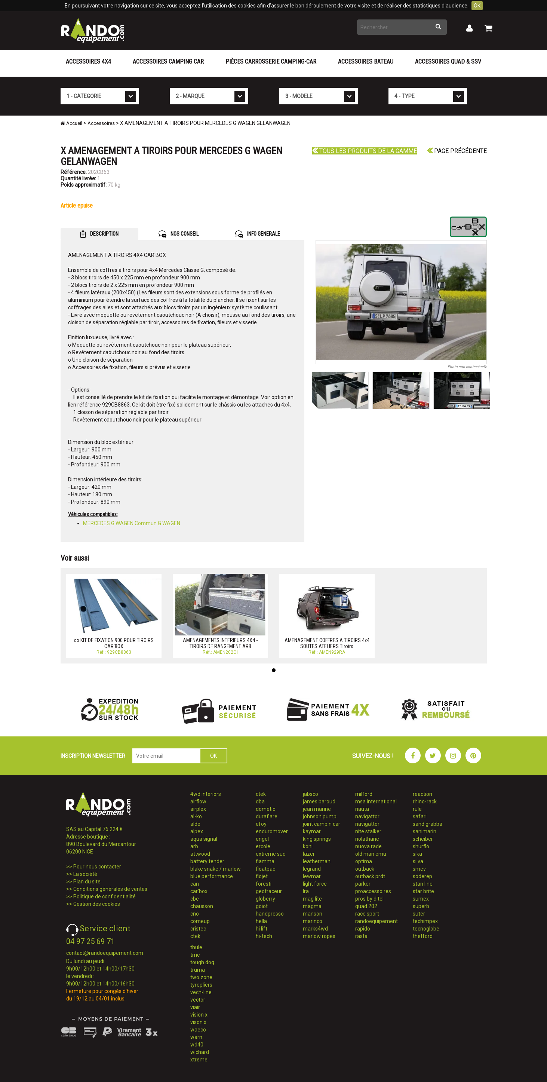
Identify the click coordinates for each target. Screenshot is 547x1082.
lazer (309, 854)
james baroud (319, 801)
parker (363, 884)
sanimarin (424, 831)
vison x (198, 1022)
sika (417, 854)
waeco (198, 1030)
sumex (421, 899)
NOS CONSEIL (179, 234)
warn (196, 1037)
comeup (200, 921)
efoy (261, 824)
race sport (367, 914)
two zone (201, 977)
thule (196, 947)
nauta (362, 809)
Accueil (71, 123)
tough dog (202, 962)
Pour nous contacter (97, 867)
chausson (201, 906)
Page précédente (457, 150)
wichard (199, 1052)
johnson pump (320, 816)
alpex (196, 831)
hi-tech (264, 936)
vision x (199, 1015)
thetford (423, 936)
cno (194, 914)
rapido (362, 929)
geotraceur (269, 891)
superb (421, 906)
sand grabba (427, 824)
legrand (312, 869)
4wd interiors (205, 794)
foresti (263, 884)
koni (308, 846)
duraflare (266, 816)
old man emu (370, 854)
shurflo (421, 846)
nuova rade (368, 846)
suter (419, 914)
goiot (262, 906)
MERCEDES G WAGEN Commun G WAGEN (131, 523)
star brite (423, 891)
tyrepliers (201, 985)
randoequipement (376, 921)
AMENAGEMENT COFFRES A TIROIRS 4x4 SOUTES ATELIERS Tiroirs (327, 643)
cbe (194, 899)
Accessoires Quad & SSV (448, 61)
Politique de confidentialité (104, 896)
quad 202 (366, 906)
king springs (317, 839)
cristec (198, 929)
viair (195, 1007)
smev (419, 869)
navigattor (367, 816)
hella (261, 921)
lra (306, 891)
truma (197, 970)
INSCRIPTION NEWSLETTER (93, 756)
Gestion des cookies (96, 904)
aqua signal (203, 839)
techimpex (425, 921)
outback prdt (370, 876)
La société (85, 874)
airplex (198, 809)
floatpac (265, 869)
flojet (262, 876)
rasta (361, 936)
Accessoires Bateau (365, 61)
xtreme (199, 1060)
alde (195, 824)
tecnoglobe (426, 929)
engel (262, 839)
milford (363, 794)
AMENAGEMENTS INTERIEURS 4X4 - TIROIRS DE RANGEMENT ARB (220, 643)
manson (312, 914)
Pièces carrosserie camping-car (270, 61)
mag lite (312, 899)
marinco (312, 921)
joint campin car (321, 824)
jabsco (310, 794)
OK (477, 6)
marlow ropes (319, 936)
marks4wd (315, 929)
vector (197, 1000)
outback (364, 869)
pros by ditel (369, 899)
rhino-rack (425, 801)
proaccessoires (373, 891)
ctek (195, 936)
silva (418, 861)
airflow (198, 801)
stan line (423, 884)
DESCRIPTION (99, 234)
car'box (199, 891)
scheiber (423, 839)
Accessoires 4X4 (88, 61)
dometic (265, 809)
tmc (195, 955)
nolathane (367, 839)
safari (420, 816)
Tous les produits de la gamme (364, 150)
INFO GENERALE (257, 234)
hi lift (261, 929)
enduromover (272, 831)
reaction (422, 794)
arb (194, 846)
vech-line (201, 992)
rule (417, 809)
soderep (422, 876)
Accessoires (101, 123)
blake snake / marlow (215, 869)
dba (260, 801)
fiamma (265, 861)
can (194, 884)
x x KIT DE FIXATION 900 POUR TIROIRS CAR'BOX (114, 643)
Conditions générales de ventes (110, 889)
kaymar (312, 831)
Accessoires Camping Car (168, 61)
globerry (265, 899)
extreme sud (271, 854)
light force (315, 884)
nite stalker (368, 831)
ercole (263, 846)
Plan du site (87, 882)
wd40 (196, 1045)
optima (363, 861)
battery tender (207, 861)
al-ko (196, 816)
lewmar (312, 876)
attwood (200, 854)
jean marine (317, 809)
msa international (376, 801)
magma (312, 906)
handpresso (270, 914)
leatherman (317, 861)
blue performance (211, 876)
